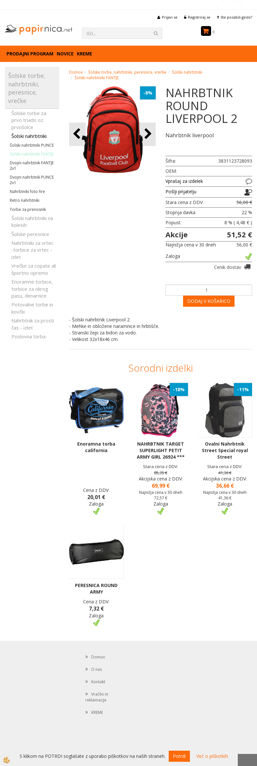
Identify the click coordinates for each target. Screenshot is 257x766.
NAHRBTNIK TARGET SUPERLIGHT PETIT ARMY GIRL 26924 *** (161, 450)
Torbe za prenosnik (28, 209)
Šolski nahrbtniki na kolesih (32, 221)
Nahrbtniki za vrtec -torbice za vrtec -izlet (32, 250)
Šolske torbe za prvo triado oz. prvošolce (28, 120)
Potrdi (179, 756)
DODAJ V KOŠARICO (208, 301)
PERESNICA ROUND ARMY (96, 588)
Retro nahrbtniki (24, 200)
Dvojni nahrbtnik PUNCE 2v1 (32, 179)
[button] (147, 134)
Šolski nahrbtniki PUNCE (32, 145)
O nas (96, 669)
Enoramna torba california (96, 447)
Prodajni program (30, 54)
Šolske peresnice (30, 234)
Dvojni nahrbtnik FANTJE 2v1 (32, 165)
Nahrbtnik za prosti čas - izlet (32, 324)
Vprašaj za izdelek (184, 181)
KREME (84, 54)
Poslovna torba (28, 336)
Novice (65, 54)
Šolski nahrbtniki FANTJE (32, 154)
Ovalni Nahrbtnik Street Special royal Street (225, 450)
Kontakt (98, 682)
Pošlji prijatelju (180, 191)
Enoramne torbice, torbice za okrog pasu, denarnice (32, 288)
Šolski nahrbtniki (29, 136)
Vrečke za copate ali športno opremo (33, 269)
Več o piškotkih (212, 756)
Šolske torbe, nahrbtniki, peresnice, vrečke (127, 72)
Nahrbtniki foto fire (27, 191)
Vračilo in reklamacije (96, 696)
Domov (76, 72)
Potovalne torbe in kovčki (32, 308)
